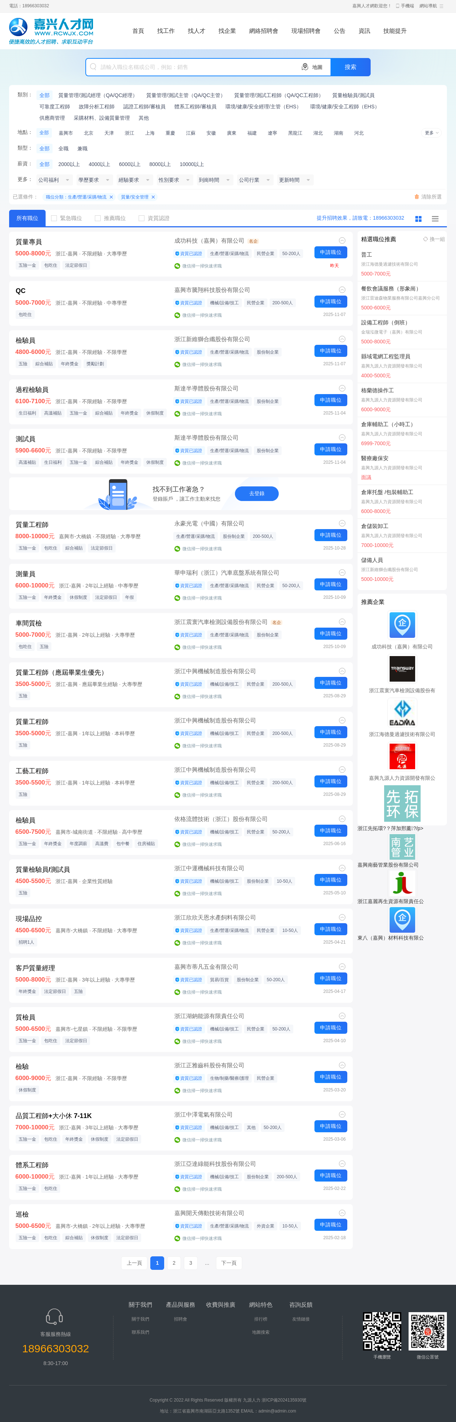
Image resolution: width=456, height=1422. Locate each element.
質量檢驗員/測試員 (353, 95)
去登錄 (256, 493)
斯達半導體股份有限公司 (206, 388)
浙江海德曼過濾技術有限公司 (389, 264)
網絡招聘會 (263, 31)
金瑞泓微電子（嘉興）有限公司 (391, 332)
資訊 (364, 31)
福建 (252, 133)
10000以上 (192, 164)
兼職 (82, 148)
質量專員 (29, 242)
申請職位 (331, 252)
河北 (359, 133)
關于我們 (140, 1319)
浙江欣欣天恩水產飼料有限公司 (215, 917)
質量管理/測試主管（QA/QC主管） (185, 95)
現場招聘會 (306, 31)
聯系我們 (140, 1332)
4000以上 (99, 164)
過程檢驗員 (32, 389)
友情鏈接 (301, 1319)
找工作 (166, 31)
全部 (44, 95)
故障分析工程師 (97, 106)
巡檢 (22, 1214)
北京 (88, 133)
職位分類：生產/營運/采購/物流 (76, 197)
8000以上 (160, 164)
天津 (109, 133)
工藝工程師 (32, 771)
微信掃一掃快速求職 (202, 266)
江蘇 (191, 133)
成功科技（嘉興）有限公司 (209, 241)
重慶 (170, 133)
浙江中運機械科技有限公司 (209, 868)
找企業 (227, 31)
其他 (144, 118)
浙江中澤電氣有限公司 (203, 1114)
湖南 (338, 133)
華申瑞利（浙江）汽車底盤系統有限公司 (226, 573)
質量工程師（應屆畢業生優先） (62, 672)
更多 (429, 132)
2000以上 (69, 164)
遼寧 (272, 133)
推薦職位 (113, 218)
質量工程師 (32, 524)
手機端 (407, 5)
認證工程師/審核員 (144, 106)
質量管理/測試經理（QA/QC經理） (98, 95)
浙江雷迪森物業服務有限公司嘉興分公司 (400, 298)
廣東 (231, 133)
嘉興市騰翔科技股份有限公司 (212, 290)
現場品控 (29, 918)
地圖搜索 (261, 1332)
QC (21, 290)
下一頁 (229, 1263)
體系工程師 (32, 1165)
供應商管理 (52, 118)
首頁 (138, 31)
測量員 (25, 574)
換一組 (437, 239)
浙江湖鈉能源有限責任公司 (209, 1016)
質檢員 (25, 1017)
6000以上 (129, 164)
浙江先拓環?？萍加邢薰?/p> (391, 828)
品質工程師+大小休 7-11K (54, 1116)
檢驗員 (25, 340)
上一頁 (134, 1263)
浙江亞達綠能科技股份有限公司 (215, 1164)
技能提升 (395, 31)
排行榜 (260, 1319)
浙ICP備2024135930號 (284, 1400)
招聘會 (180, 1319)
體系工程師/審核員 (195, 106)
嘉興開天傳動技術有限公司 (209, 1213)
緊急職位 (69, 218)
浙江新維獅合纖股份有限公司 (212, 339)
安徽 (211, 133)
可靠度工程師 (54, 106)
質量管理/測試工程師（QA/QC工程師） (279, 95)
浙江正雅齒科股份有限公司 (209, 1065)
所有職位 (27, 218)
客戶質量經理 (35, 968)
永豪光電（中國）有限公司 (209, 523)
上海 (150, 133)
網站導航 (428, 5)
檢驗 (22, 1066)
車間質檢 (29, 623)
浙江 (129, 133)
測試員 (25, 439)
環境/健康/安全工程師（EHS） (345, 106)
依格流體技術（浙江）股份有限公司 (221, 819)
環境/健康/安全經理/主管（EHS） (263, 106)
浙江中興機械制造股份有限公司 (215, 671)
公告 (339, 31)
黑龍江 (295, 133)
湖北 (318, 133)
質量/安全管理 (134, 197)
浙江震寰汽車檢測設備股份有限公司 (221, 622)
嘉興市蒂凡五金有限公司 (206, 967)
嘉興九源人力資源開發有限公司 (391, 366)
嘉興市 (66, 133)
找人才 (196, 31)
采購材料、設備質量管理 (102, 118)
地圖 (317, 67)
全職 (63, 148)
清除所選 (431, 197)
